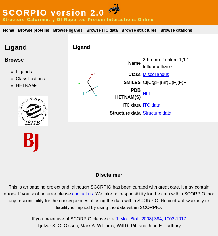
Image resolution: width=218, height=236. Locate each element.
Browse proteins (33, 30)
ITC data (151, 105)
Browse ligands (67, 30)
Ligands (24, 71)
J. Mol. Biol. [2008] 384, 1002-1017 (151, 218)
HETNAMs (26, 85)
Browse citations (176, 30)
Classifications (30, 78)
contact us (82, 193)
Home (8, 30)
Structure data (157, 113)
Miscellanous (156, 74)
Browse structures (138, 30)
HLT (147, 93)
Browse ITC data (102, 30)
